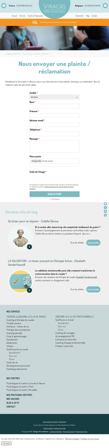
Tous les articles (77, 244)
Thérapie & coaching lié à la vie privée (26, 318)
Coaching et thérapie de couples (20, 321)
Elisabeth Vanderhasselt (86, 279)
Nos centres (13, 380)
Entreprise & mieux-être (66, 341)
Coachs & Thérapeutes (35, 16)
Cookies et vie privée (59, 430)
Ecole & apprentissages (16, 338)
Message (35, 138)
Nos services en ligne (81, 433)
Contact (94, 16)
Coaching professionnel (16, 370)
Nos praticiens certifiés (19, 396)
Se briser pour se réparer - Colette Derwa (33, 223)
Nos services (13, 313)
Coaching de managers (65, 334)
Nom (32, 102)
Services (22, 16)
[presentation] (49, 180)
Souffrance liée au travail (17, 351)
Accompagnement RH (64, 338)
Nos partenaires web (69, 433)
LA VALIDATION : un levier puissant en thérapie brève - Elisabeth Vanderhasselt (47, 264)
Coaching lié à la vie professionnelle (74, 318)
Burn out (13, 357)
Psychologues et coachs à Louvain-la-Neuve (25, 385)
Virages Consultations (12, 54)
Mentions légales (48, 430)
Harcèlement (12, 341)
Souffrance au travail (64, 321)
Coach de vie (12, 364)
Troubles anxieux (13, 325)
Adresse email (37, 120)
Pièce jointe (35, 158)
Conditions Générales (56, 433)
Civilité (34, 92)
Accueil (14, 16)
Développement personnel (18, 367)
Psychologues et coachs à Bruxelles (21, 391)
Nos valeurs (12, 400)
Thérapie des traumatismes (18, 331)
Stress (11, 361)
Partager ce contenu (106, 215)
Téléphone (36, 129)
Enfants (9, 348)
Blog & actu (12, 404)
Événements (80, 16)
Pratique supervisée (64, 347)
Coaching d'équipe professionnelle (70, 344)
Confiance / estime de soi (17, 328)
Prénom (34, 111)
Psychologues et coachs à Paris (19, 388)
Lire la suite (93, 244)
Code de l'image (38, 173)
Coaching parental (14, 335)
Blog (87, 16)
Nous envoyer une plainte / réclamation (54, 424)
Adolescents (11, 344)
